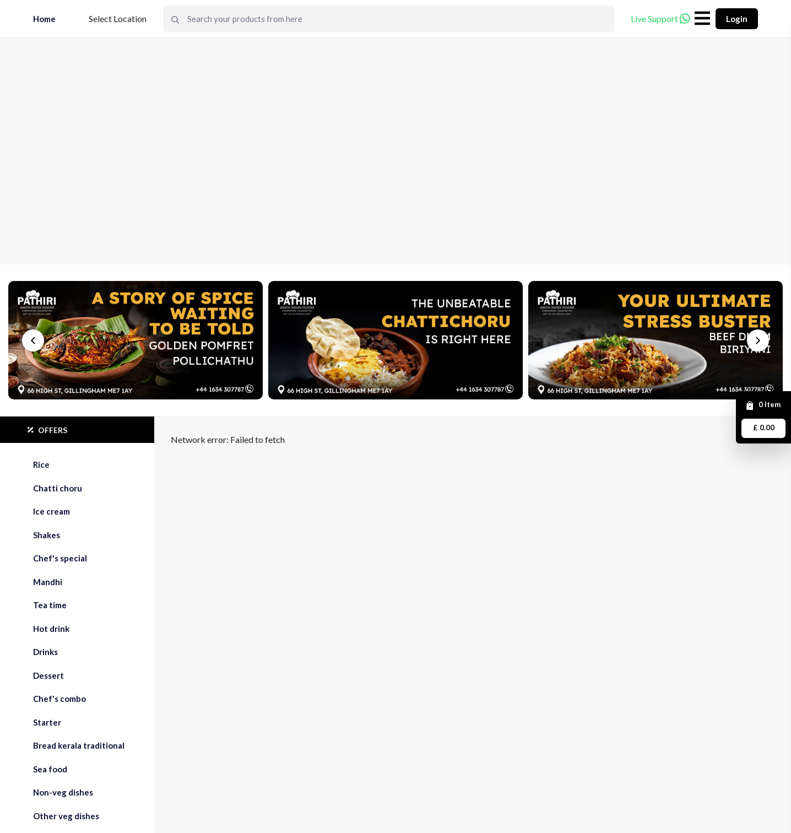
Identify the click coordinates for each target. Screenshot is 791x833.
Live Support (660, 18)
